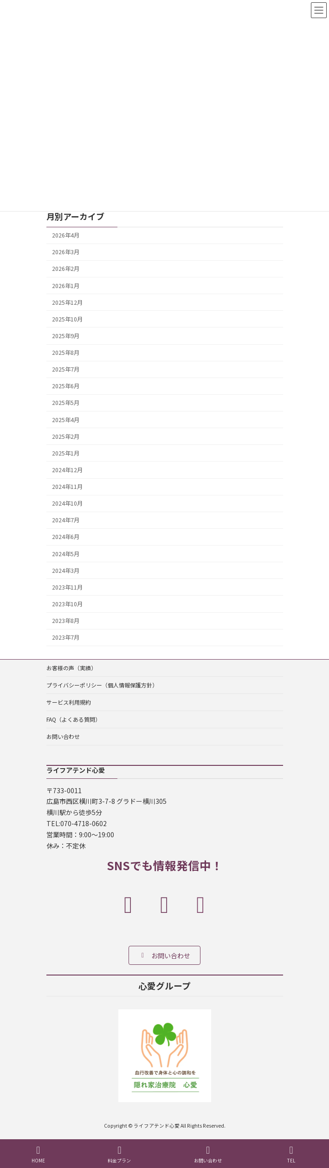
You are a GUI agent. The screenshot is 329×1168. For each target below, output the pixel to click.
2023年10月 (67, 604)
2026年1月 (65, 285)
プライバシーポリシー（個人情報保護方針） (102, 685)
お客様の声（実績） (71, 668)
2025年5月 (65, 402)
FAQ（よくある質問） (73, 719)
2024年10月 (67, 503)
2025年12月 (67, 302)
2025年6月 (65, 386)
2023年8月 (65, 620)
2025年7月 (65, 369)
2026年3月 (65, 252)
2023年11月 (67, 587)
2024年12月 (67, 470)
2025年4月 (65, 419)
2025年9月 (65, 336)
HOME (38, 1154)
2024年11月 (67, 486)
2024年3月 (65, 570)
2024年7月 (65, 520)
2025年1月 (65, 453)
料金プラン (119, 1154)
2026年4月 (65, 235)
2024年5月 (65, 553)
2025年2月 (65, 436)
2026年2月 (65, 268)
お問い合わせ (63, 736)
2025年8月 (65, 352)
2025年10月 (67, 319)
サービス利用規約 (68, 702)
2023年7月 (65, 637)
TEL (291, 1154)
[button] (164, 954)
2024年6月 (65, 537)
